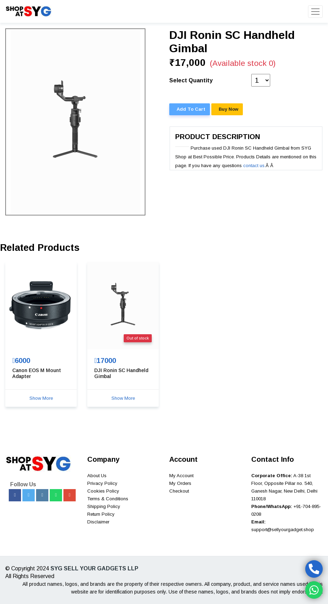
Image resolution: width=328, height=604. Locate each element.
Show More (41, 398)
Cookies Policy (103, 491)
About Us (97, 475)
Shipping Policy (103, 506)
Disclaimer (98, 521)
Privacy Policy (102, 483)
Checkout (179, 491)
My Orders (180, 483)
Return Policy (101, 514)
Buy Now (228, 109)
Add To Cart (191, 109)
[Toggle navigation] (315, 11)
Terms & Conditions (107, 498)
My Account (181, 475)
